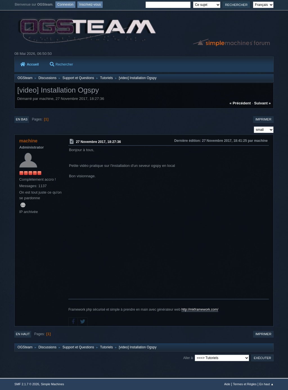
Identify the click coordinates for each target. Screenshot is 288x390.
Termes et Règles (244, 384)
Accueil (29, 64)
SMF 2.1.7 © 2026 (26, 384)
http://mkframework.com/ (199, 309)
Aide (227, 384)
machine (28, 140)
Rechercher (61, 64)
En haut (23, 334)
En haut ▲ (266, 384)
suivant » (262, 103)
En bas (22, 119)
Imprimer (263, 119)
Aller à (188, 358)
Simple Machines (52, 384)
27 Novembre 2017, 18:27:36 (98, 142)
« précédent (240, 103)
